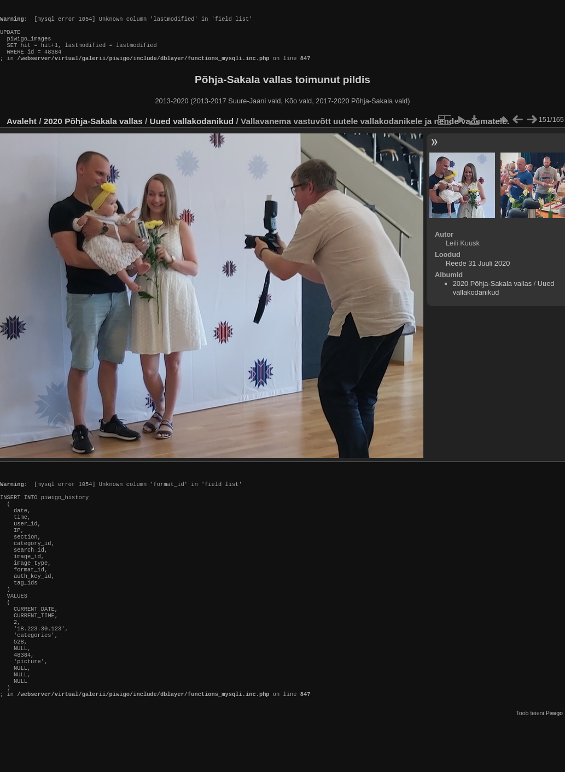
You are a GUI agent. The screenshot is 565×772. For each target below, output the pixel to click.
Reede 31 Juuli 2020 (478, 274)
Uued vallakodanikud (192, 132)
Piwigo (554, 763)
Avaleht (22, 132)
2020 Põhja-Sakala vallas (93, 132)
